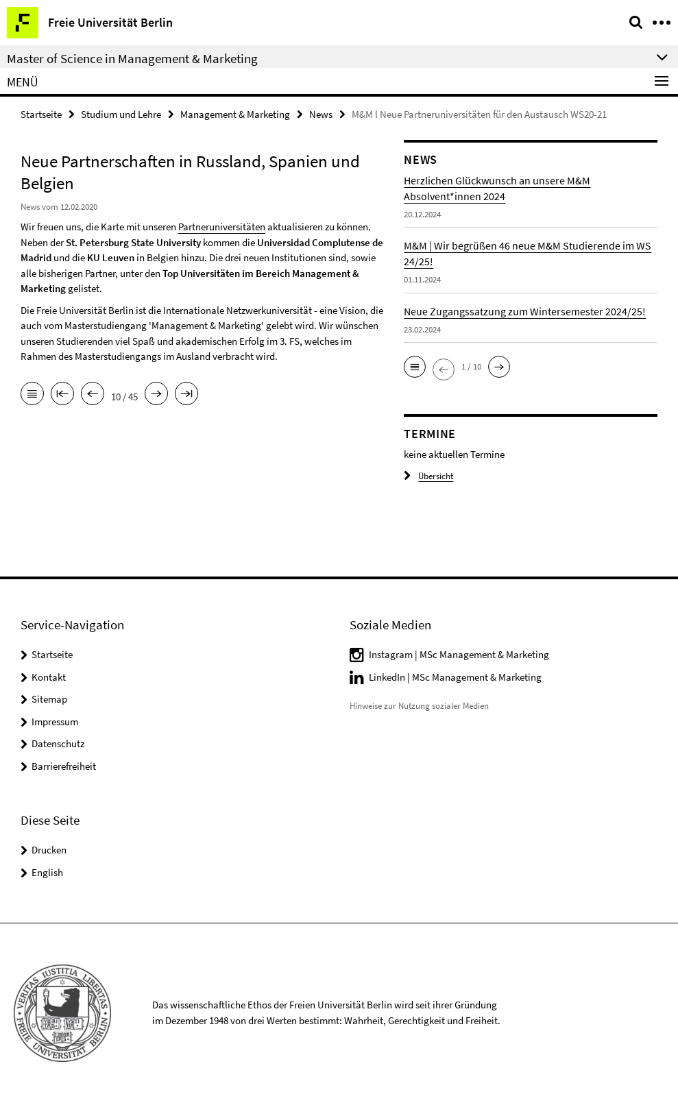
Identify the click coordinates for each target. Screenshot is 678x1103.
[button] (415, 366)
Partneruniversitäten (221, 226)
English (47, 872)
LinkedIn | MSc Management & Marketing (455, 676)
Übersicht (428, 476)
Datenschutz (58, 743)
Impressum (55, 721)
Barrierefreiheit (64, 766)
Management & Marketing (235, 114)
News (320, 114)
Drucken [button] (49, 849)
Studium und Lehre (121, 114)
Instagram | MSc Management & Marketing (459, 654)
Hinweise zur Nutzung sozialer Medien (419, 706)
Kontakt (49, 676)
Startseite (41, 114)
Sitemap (49, 698)
